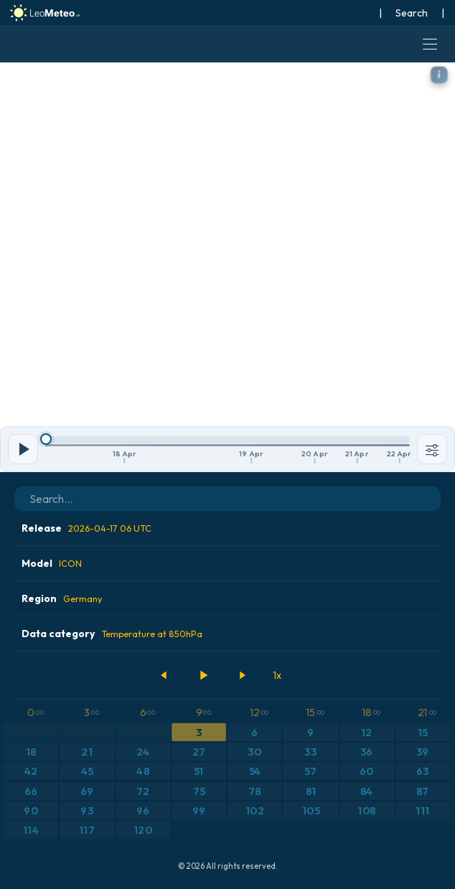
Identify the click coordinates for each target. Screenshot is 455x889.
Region (62, 598)
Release (86, 528)
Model (52, 563)
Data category (112, 633)
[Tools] (432, 449)
